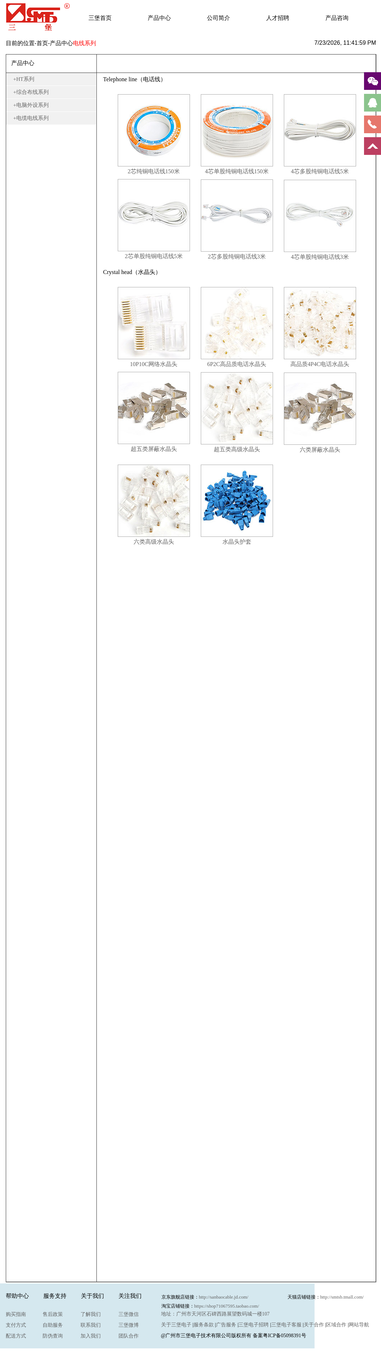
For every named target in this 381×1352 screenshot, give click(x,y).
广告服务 (226, 1324)
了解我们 (91, 1314)
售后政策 (53, 1314)
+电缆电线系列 (31, 118)
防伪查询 (53, 1336)
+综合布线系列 (31, 92)
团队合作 (128, 1336)
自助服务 (53, 1325)
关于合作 (314, 1324)
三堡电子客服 (286, 1324)
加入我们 (91, 1336)
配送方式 (16, 1336)
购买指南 (16, 1314)
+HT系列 (23, 79)
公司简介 (218, 18)
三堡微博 (128, 1325)
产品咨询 (336, 18)
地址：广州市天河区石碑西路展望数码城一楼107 (215, 1314)
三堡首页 (100, 18)
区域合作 (336, 1324)
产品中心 (159, 18)
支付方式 (16, 1325)
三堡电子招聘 (253, 1324)
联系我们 (91, 1325)
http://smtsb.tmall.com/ (342, 1297)
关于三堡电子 (176, 1324)
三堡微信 (128, 1314)
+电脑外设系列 (31, 105)
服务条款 (204, 1324)
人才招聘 (277, 18)
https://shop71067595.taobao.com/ (226, 1306)
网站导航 (359, 1324)
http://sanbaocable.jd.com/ (223, 1297)
